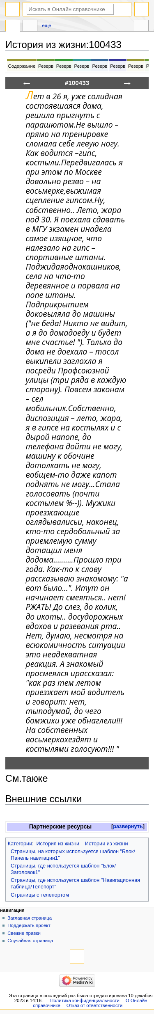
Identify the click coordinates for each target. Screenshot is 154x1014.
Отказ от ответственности (94, 1005)
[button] (128, 827)
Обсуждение (30, 26)
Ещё (46, 25)
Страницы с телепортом (40, 895)
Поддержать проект (28, 925)
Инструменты (141, 26)
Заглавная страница (29, 918)
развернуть (128, 826)
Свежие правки (24, 933)
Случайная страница (30, 940)
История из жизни (57, 844)
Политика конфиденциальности (85, 1000)
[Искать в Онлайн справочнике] (70, 9)
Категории (20, 844)
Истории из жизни (106, 844)
